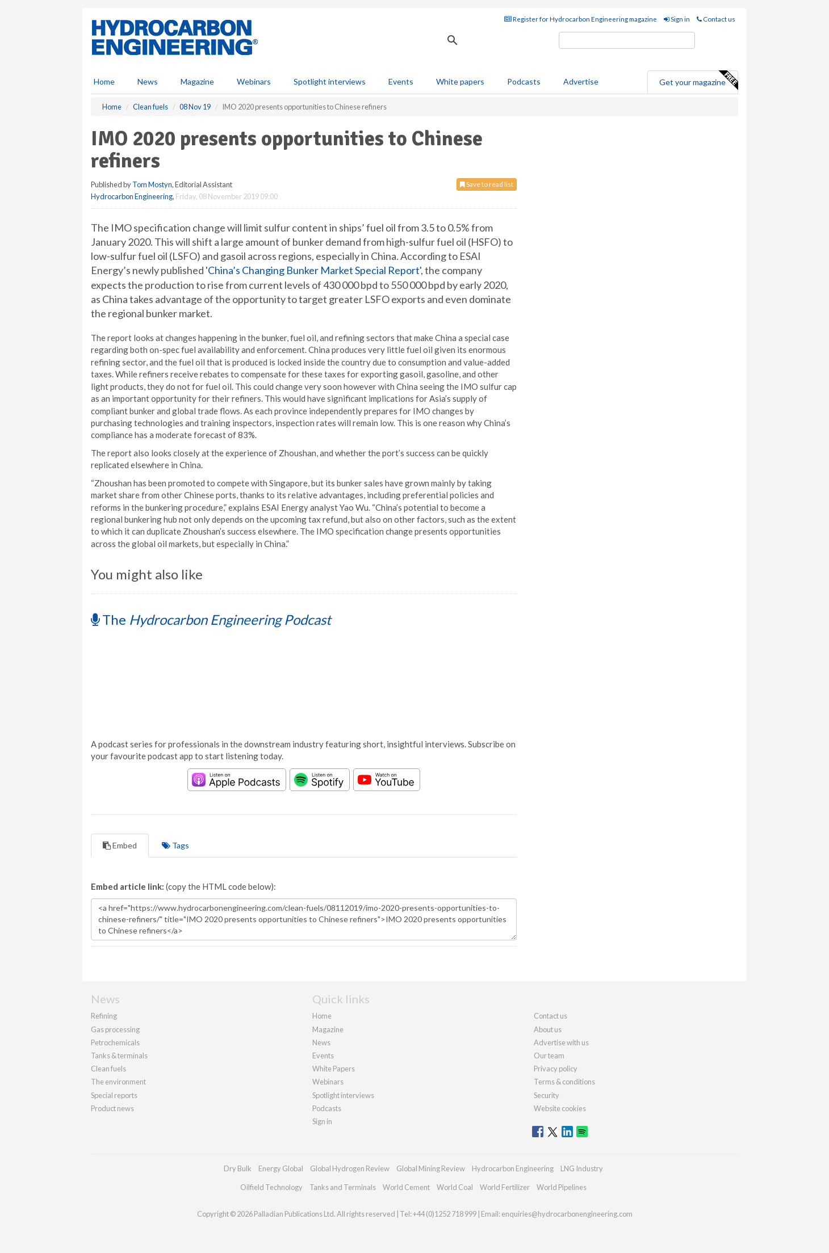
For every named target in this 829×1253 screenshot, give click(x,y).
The (211, 619)
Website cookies (560, 1108)
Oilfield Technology (271, 1187)
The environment (118, 1081)
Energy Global (280, 1168)
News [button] (147, 81)
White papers (460, 81)
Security (546, 1095)
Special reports (114, 1095)
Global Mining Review (430, 1168)
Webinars (254, 81)
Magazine (197, 81)
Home (104, 81)
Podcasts (524, 81)
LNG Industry (581, 1168)
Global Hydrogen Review (350, 1168)
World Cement (406, 1187)
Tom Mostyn (152, 184)
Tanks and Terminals (342, 1187)
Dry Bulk (238, 1168)
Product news (112, 1108)
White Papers (333, 1068)
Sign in (677, 19)
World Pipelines (562, 1187)
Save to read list (486, 184)
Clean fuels (108, 1068)
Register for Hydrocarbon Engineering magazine (580, 19)
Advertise (580, 81)
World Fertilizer (505, 1187)
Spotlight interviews (330, 81)
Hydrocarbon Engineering (132, 196)
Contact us (716, 19)
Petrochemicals (115, 1042)
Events (400, 81)
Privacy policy (555, 1068)
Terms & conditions (564, 1081)
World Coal (455, 1187)
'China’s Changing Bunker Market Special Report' (313, 270)
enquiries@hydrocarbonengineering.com (567, 1213)
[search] (627, 40)
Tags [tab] (175, 845)
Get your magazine (698, 80)
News (321, 1042)
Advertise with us (561, 1042)
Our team (549, 1055)
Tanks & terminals (119, 1055)
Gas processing (115, 1029)
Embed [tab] (120, 845)
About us (548, 1029)
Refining (104, 1015)
